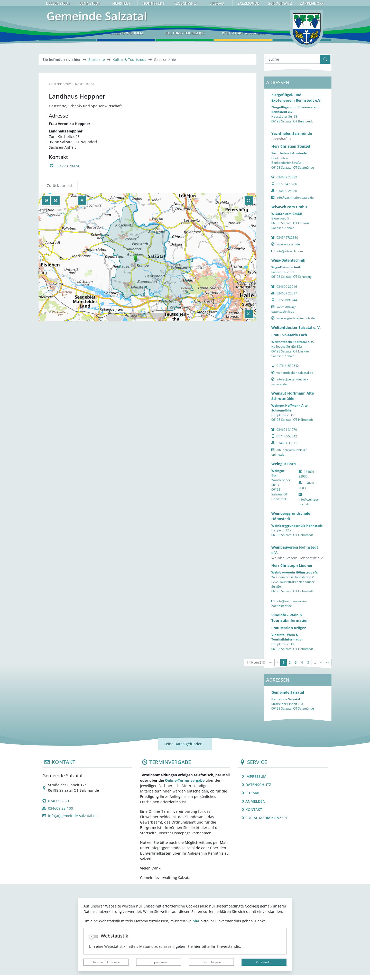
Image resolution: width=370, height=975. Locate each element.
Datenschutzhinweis (106, 962)
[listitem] (283, 867)
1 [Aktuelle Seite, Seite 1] (283, 753)
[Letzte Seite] (327, 753)
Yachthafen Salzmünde (291, 224)
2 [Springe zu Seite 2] (290, 753)
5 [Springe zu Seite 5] (308, 753)
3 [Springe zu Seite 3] (296, 753)
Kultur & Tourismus (129, 150)
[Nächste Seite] (321, 753)
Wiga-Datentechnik (288, 350)
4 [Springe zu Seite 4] (302, 753)
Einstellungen (211, 962)
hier (195, 921)
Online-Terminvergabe (185, 870)
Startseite (96, 150)
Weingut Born (283, 554)
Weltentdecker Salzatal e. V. (296, 417)
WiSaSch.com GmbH (289, 297)
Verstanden (264, 962)
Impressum (159, 962)
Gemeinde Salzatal (287, 782)
